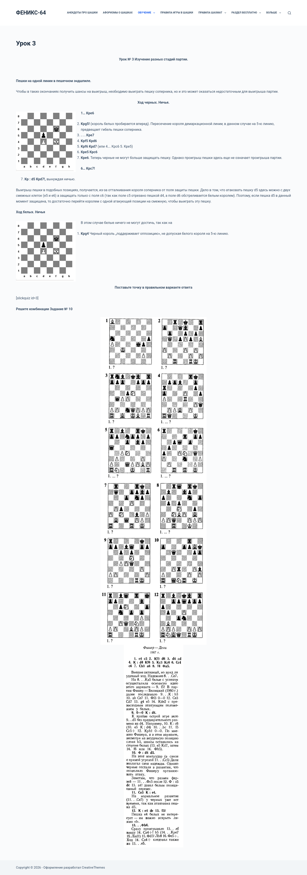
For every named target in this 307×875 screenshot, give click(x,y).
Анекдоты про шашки (82, 12)
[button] (154, 12)
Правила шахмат (213, 12)
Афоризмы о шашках (118, 12)
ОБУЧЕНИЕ (147, 12)
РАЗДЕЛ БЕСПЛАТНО (247, 12)
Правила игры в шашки (176, 12)
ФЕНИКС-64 (31, 13)
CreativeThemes (93, 867)
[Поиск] (289, 13)
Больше (274, 12)
